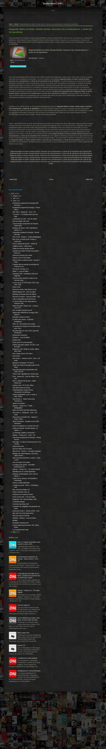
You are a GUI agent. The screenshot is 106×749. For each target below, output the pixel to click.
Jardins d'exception (18, 417)
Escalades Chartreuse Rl (20, 551)
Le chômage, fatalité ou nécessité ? (23, 451)
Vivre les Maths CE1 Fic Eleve (21, 467)
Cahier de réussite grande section (23, 255)
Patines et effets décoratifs (20, 505)
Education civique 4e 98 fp (20, 329)
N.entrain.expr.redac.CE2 (20, 528)
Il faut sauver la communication (22, 354)
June (14, 201)
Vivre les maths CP (23, 642)
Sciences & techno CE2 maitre (22, 261)
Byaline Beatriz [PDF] (53, 3)
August (14, 196)
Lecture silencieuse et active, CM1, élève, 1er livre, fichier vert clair (24, 658)
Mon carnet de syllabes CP (20, 512)
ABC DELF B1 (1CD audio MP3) (22, 540)
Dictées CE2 (16, 352)
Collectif (15, 24)
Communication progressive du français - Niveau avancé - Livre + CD (26, 589)
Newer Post (12, 180)
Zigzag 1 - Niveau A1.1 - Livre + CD (23, 453)
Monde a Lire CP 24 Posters (21, 264)
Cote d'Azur (15, 368)
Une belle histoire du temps (21, 402)
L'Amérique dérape (18, 526)
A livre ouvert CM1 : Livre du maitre (23, 519)
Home (53, 10)
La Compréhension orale (20, 558)
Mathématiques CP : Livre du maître (23, 300)
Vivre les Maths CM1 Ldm (20, 223)
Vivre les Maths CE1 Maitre (20, 483)
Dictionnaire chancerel (19, 347)
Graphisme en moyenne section (22, 517)
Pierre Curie (16, 293)
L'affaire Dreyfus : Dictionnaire (21, 252)
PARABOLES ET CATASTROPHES (23, 494)
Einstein (14, 549)
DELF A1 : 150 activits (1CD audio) (23, 336)
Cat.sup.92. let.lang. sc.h (20, 275)
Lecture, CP (21, 688)
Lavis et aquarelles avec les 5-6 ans (23, 311)
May (13, 560)
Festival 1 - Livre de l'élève (20, 350)
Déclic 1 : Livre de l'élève (20, 277)
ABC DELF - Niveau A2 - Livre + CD (23, 212)
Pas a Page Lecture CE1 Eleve (22, 366)
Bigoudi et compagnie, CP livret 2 (22, 375)
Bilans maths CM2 (23, 673)
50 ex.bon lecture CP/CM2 (20, 542)
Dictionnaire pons (17, 465)
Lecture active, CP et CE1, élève (22, 399)
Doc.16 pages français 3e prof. (22, 322)
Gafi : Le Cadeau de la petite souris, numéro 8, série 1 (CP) (24, 572)
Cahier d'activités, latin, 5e (20, 514)
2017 (12, 193)
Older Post (89, 180)
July (13, 198)
